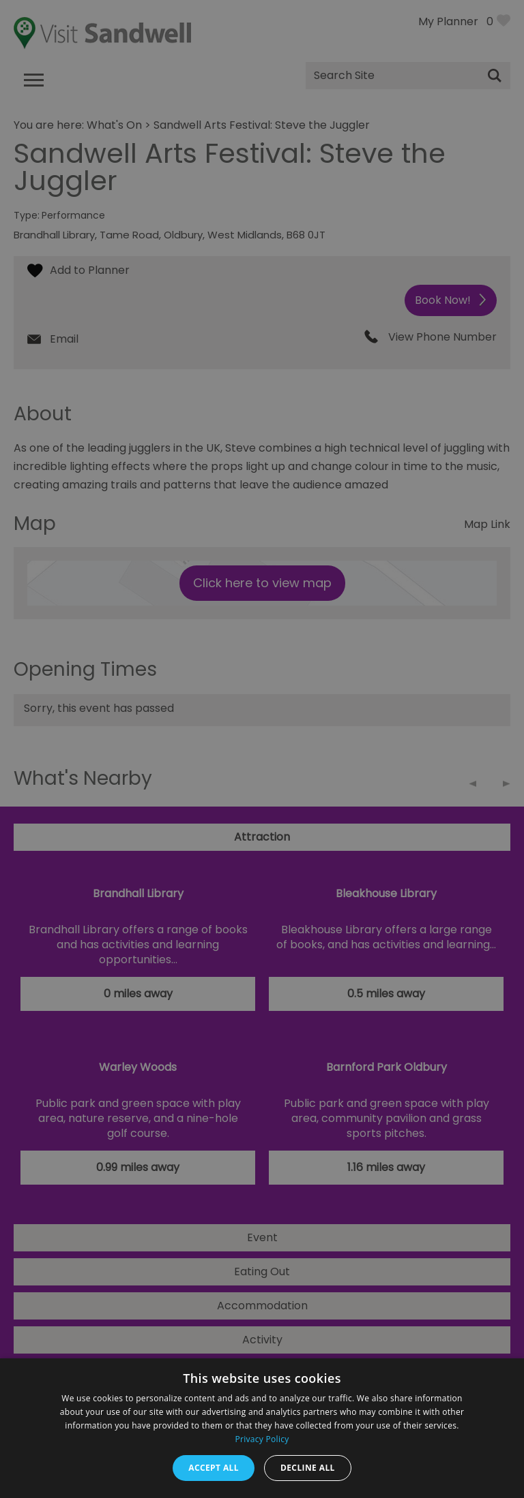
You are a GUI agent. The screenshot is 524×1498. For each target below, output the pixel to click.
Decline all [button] (307, 1467)
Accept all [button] (213, 1467)
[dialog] (262, 749)
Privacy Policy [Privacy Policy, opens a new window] (262, 1439)
